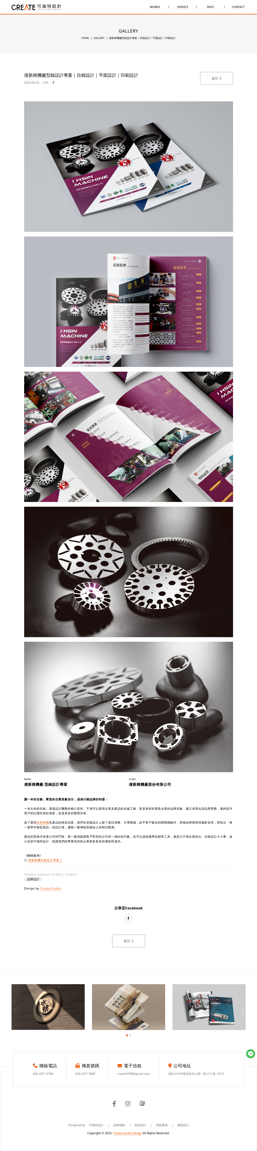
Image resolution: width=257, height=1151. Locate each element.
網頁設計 (183, 1125)
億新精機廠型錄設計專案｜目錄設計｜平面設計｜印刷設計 (142, 38)
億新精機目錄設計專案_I (45, 860)
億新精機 (43, 822)
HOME (85, 38)
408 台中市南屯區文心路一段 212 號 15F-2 (196, 1074)
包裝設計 (143, 1125)
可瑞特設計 (99, 1125)
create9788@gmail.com (134, 1074)
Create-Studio (50, 888)
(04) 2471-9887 (85, 1074)
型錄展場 (165, 1125)
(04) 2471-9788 (43, 1074)
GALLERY (99, 38)
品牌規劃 (122, 1125)
